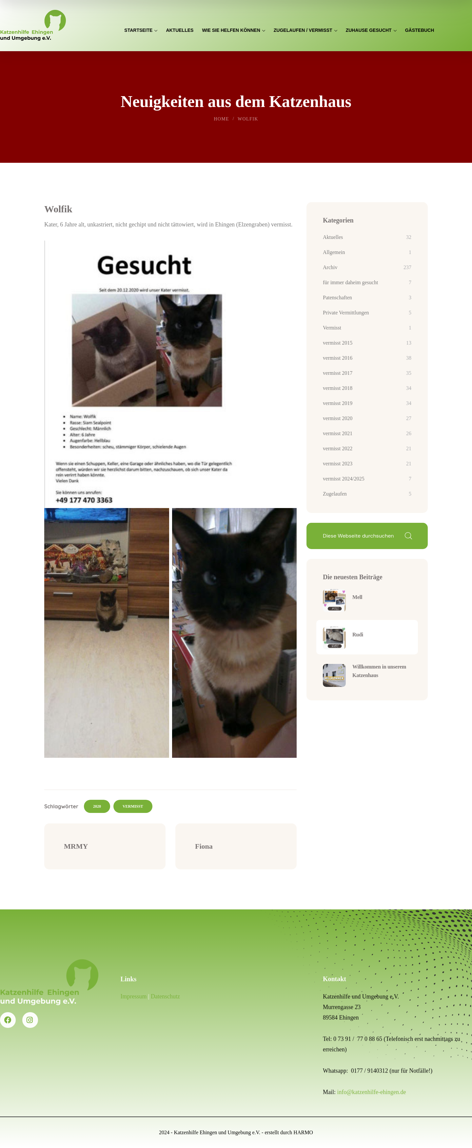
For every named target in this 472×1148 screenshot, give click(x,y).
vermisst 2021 (337, 433)
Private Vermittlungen (346, 312)
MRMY (76, 846)
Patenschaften (337, 297)
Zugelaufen (335, 494)
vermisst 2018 (337, 388)
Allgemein (334, 252)
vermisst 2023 (337, 463)
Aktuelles (333, 237)
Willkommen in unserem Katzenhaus (379, 671)
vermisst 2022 (337, 448)
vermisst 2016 (337, 358)
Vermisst (332, 327)
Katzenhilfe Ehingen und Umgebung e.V (216, 1132)
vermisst (133, 806)
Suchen (408, 536)
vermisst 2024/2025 (343, 478)
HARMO (303, 1132)
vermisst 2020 (337, 418)
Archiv (330, 267)
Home (221, 119)
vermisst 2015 (337, 343)
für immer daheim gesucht (350, 282)
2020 (97, 806)
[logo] (33, 25)
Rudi (357, 634)
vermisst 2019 (337, 403)
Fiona (204, 846)
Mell (357, 597)
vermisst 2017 (337, 373)
